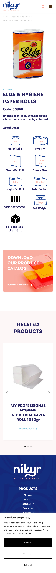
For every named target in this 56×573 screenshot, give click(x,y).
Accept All (28, 543)
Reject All (28, 565)
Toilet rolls (9, 90)
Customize (28, 554)
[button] (43, 6)
